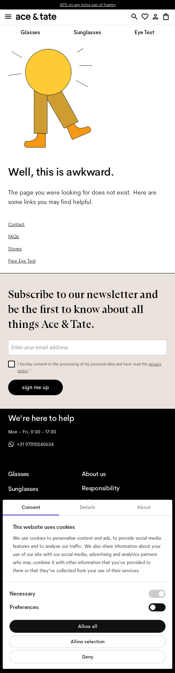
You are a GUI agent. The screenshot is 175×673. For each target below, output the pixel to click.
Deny (87, 657)
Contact (16, 224)
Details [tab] (87, 507)
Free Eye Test (22, 261)
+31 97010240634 (31, 444)
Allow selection (88, 641)
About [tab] (144, 507)
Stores (15, 249)
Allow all (87, 626)
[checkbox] (11, 364)
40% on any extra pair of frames (88, 4)
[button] (146, 17)
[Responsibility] (108, 488)
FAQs (13, 236)
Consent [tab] (31, 507)
